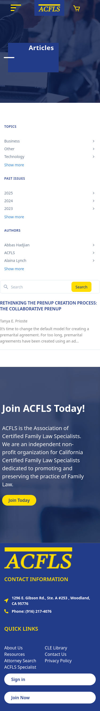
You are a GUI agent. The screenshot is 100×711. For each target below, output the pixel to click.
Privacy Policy (58, 661)
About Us (13, 648)
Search (81, 286)
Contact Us (55, 654)
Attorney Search (20, 661)
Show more (14, 164)
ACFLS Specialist (20, 667)
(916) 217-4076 (39, 611)
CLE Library (56, 648)
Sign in (18, 679)
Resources (14, 654)
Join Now (20, 698)
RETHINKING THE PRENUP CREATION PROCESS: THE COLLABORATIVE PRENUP (48, 306)
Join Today (19, 500)
